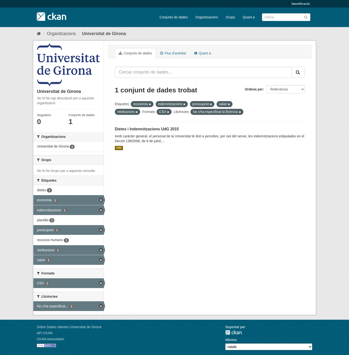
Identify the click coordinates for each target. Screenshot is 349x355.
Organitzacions (207, 17)
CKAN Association (50, 339)
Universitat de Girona (104, 33)
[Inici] (39, 33)
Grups (230, 17)
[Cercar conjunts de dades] (286, 17)
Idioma (230, 340)
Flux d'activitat (173, 53)
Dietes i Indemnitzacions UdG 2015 (147, 129)
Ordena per (254, 89)
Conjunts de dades (174, 17)
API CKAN (44, 333)
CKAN (233, 332)
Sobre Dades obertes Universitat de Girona (69, 327)
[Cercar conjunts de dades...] (203, 72)
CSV (119, 148)
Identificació (300, 4)
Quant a (249, 17)
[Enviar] (306, 17)
